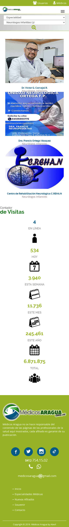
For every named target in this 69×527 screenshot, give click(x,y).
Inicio (18, 489)
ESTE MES (34, 312)
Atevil (53, 524)
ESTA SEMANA (34, 284)
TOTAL (34, 368)
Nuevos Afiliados (24, 499)
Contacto (20, 510)
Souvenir (20, 504)
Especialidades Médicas (29, 494)
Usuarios (40, 3)
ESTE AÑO (34, 340)
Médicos (59, 3)
